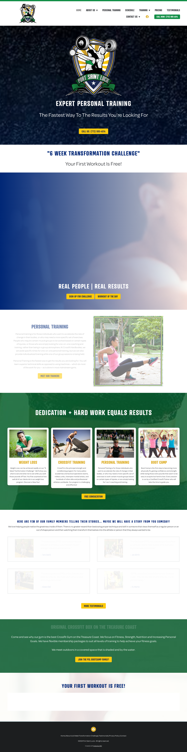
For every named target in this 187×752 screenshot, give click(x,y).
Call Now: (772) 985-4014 (167, 16)
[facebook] (147, 16)
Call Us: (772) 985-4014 (93, 131)
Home (78, 10)
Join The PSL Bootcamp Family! (93, 659)
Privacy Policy (114, 736)
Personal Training (111, 10)
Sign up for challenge (80, 296)
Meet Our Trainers (50, 376)
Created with (93, 746)
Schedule (129, 10)
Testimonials (173, 10)
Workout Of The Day (108, 296)
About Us (69, 736)
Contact (123, 736)
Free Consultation (93, 496)
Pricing (158, 10)
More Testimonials (93, 606)
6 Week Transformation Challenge (86, 736)
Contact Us (133, 16)
